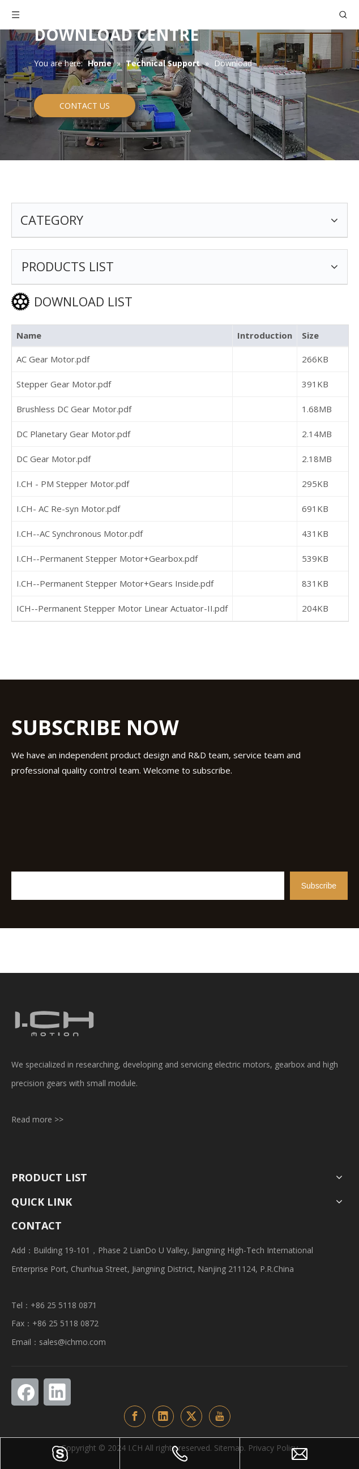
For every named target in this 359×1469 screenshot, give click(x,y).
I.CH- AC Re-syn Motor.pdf (68, 508)
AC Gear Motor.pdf (52, 359)
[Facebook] (25, 1392)
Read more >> (37, 1119)
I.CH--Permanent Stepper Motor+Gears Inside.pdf (114, 583)
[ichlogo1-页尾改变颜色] (53, 1023)
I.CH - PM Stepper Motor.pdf (72, 483)
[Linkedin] (57, 1392)
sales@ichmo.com (72, 1341)
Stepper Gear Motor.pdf (63, 384)
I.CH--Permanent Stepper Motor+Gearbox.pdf (107, 558)
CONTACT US (84, 105)
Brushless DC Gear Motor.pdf (73, 409)
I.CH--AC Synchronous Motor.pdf (79, 533)
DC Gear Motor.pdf (53, 458)
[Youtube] (219, 1416)
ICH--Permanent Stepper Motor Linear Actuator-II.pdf (122, 608)
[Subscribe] (319, 886)
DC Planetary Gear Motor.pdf (73, 433)
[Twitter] (191, 1416)
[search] (147, 886)
